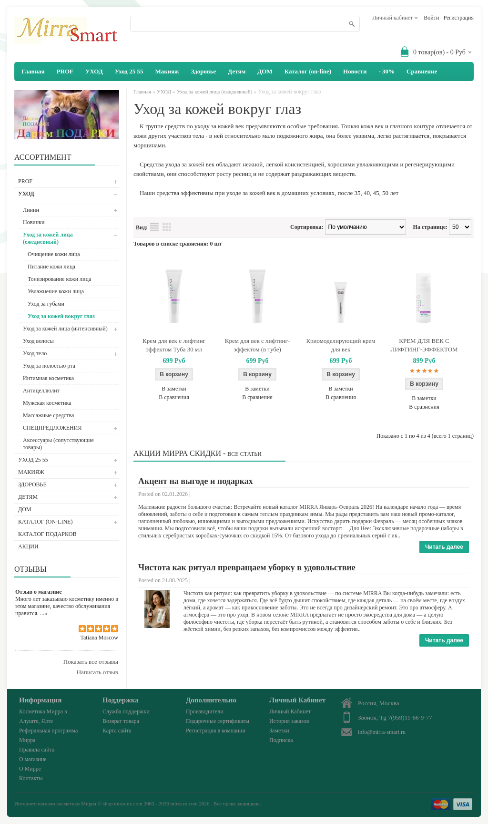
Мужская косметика (47, 403)
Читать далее (444, 547)
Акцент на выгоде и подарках (195, 481)
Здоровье (203, 71)
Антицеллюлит (41, 390)
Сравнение (422, 71)
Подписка (281, 740)
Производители (205, 711)
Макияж (167, 71)
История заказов (289, 721)
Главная (142, 91)
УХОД (94, 71)
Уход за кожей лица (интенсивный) (65, 328)
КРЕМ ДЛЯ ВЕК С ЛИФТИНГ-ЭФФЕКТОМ (424, 345)
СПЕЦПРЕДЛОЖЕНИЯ (52, 427)
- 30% (386, 71)
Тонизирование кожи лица (59, 279)
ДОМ (264, 71)
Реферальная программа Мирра (48, 735)
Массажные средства (48, 415)
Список (154, 227)
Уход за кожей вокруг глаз (61, 316)
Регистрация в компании (215, 730)
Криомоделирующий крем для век (340, 345)
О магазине (33, 759)
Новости (354, 71)
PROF (65, 71)
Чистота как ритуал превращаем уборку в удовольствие (247, 567)
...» (43, 613)
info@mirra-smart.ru (382, 732)
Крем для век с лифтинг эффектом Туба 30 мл (173, 345)
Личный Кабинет (290, 711)
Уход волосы (38, 341)
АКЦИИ (28, 546)
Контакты (31, 778)
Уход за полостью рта (49, 365)
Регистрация (458, 17)
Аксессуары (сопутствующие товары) (58, 444)
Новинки (33, 222)
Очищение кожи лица (54, 254)
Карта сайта (117, 730)
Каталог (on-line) (308, 71)
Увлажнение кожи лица (56, 291)
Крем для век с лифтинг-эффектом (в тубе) (257, 345)
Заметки (279, 730)
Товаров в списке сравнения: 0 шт (177, 243)
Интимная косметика (48, 378)
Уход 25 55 (129, 71)
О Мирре (30, 768)
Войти (431, 17)
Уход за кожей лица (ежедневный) (48, 238)
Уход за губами (46, 303)
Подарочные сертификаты (217, 721)
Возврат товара (120, 721)
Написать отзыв (97, 672)
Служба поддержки (126, 711)
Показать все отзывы (90, 661)
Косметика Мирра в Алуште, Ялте (43, 716)
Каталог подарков (47, 534)
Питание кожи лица (51, 266)
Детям (236, 71)
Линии (31, 209)
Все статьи (244, 454)
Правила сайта (36, 749)
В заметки (174, 388)
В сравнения (174, 397)
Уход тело (35, 353)
